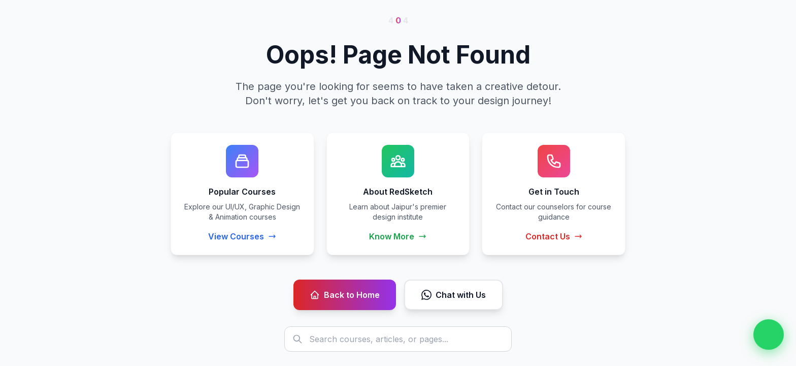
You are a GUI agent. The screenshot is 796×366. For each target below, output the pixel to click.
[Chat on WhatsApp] (768, 334)
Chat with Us (453, 295)
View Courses (242, 236)
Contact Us (553, 236)
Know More (397, 236)
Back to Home (345, 295)
